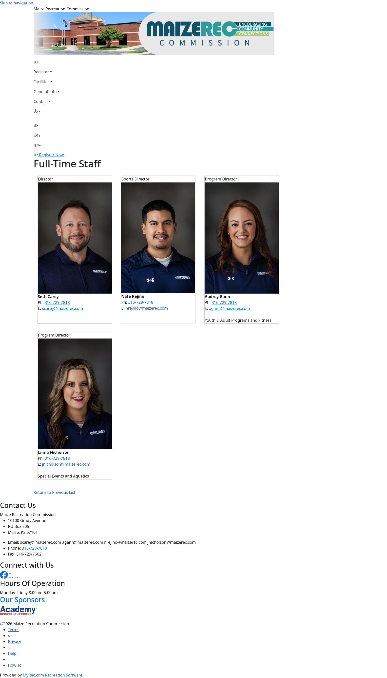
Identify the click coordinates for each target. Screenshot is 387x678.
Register (41, 72)
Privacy (14, 641)
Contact (41, 101)
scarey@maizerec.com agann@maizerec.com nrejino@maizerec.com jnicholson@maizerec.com (108, 542)
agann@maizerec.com (229, 308)
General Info (45, 91)
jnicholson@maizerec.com (66, 464)
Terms (13, 629)
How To (14, 665)
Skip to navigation (16, 3)
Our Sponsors (22, 599)
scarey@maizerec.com (62, 308)
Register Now (51, 155)
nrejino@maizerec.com (147, 308)
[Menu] (37, 145)
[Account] (47, 111)
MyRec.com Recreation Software (52, 675)
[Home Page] (47, 62)
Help (12, 653)
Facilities (41, 81)
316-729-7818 (57, 302)
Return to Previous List (54, 492)
